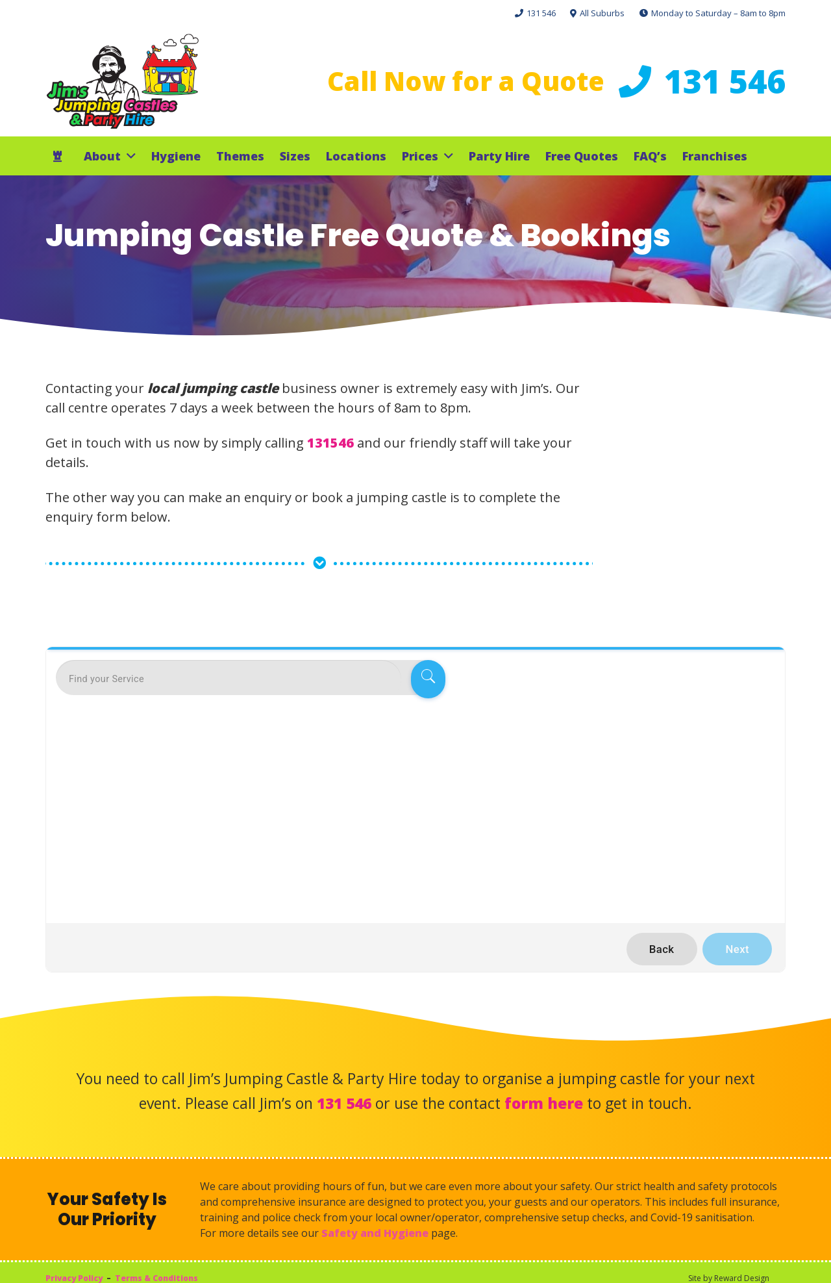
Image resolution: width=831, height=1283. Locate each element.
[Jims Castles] (122, 81)
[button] (128, 155)
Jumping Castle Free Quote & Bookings (358, 236)
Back (662, 949)
